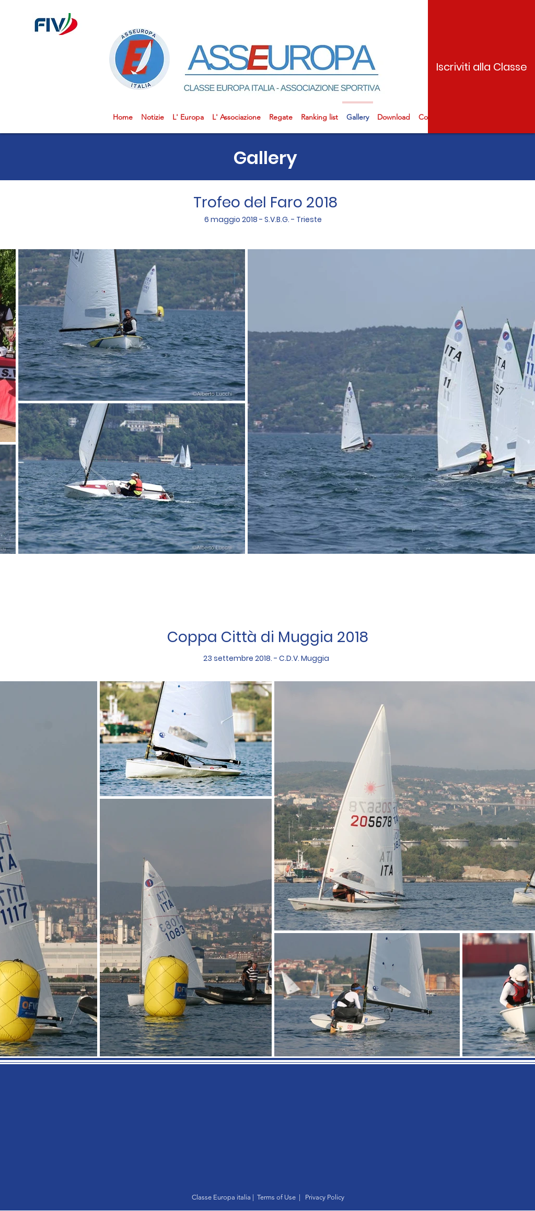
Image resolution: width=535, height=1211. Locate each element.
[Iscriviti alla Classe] (481, 66)
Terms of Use (276, 1197)
